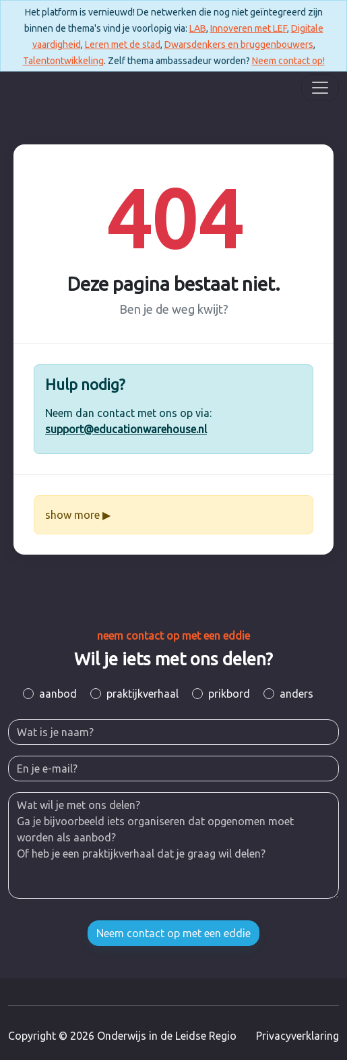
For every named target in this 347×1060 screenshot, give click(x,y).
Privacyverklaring (297, 1036)
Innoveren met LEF (248, 28)
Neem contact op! (288, 60)
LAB (197, 28)
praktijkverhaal (142, 694)
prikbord (229, 694)
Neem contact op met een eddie (173, 933)
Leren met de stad (122, 44)
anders (296, 694)
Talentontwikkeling (63, 60)
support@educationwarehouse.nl (126, 429)
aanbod (58, 694)
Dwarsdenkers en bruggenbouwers (238, 44)
